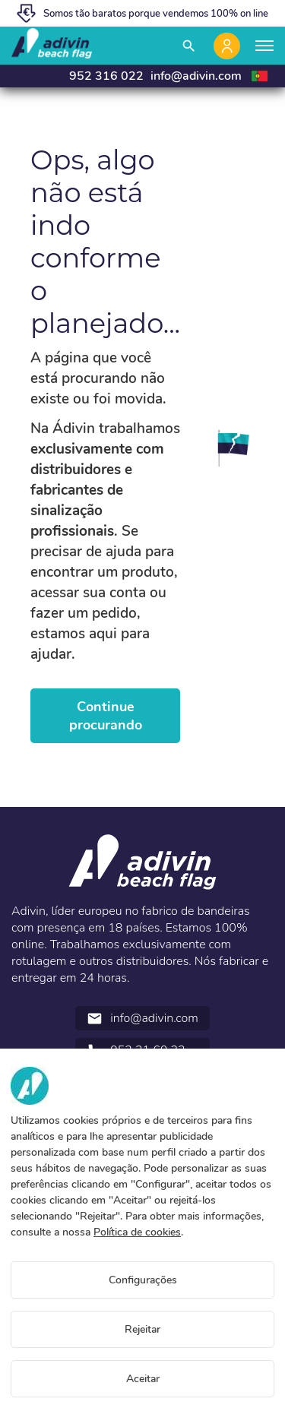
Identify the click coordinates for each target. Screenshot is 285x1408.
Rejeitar (142, 1329)
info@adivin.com (196, 76)
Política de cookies (137, 1232)
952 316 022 (106, 76)
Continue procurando (105, 716)
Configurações (143, 1280)
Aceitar (143, 1379)
